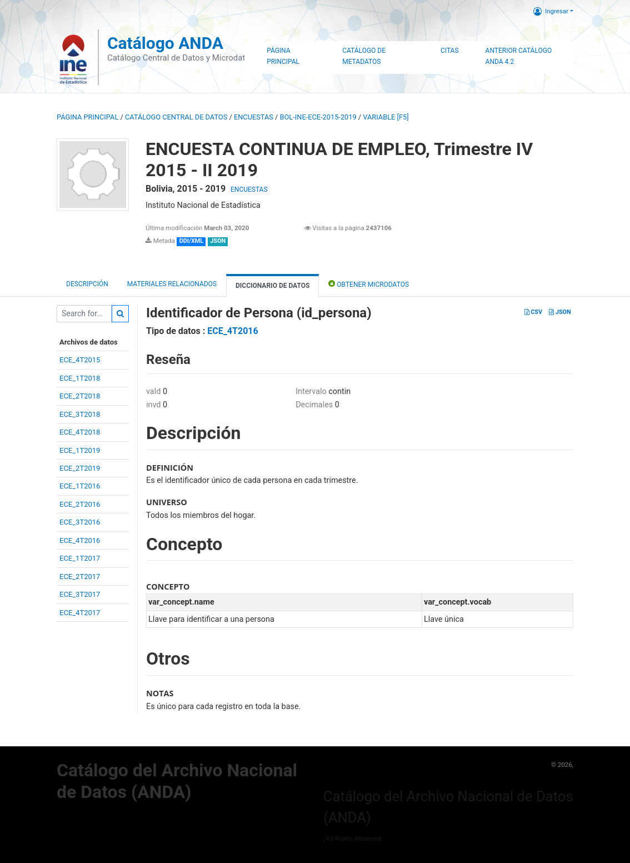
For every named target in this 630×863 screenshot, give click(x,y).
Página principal (87, 117)
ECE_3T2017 (79, 594)
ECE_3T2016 (79, 522)
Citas (450, 50)
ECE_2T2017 (79, 576)
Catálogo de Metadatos (364, 56)
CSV (533, 312)
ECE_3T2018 (79, 414)
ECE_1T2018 (79, 378)
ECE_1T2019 (79, 450)
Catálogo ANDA (165, 43)
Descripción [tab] (87, 284)
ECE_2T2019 (79, 468)
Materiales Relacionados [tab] (172, 284)
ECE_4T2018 (79, 432)
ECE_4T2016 (79, 540)
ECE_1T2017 (79, 558)
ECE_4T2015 (79, 360)
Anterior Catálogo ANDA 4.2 (519, 56)
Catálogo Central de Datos (176, 117)
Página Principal (283, 56)
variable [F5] (385, 117)
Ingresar (550, 11)
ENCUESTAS (253, 117)
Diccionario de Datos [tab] (272, 286)
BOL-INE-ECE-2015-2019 (318, 117)
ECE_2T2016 (79, 504)
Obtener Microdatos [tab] (368, 283)
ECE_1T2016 (79, 486)
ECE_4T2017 (79, 612)
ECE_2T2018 (79, 396)
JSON (560, 312)
